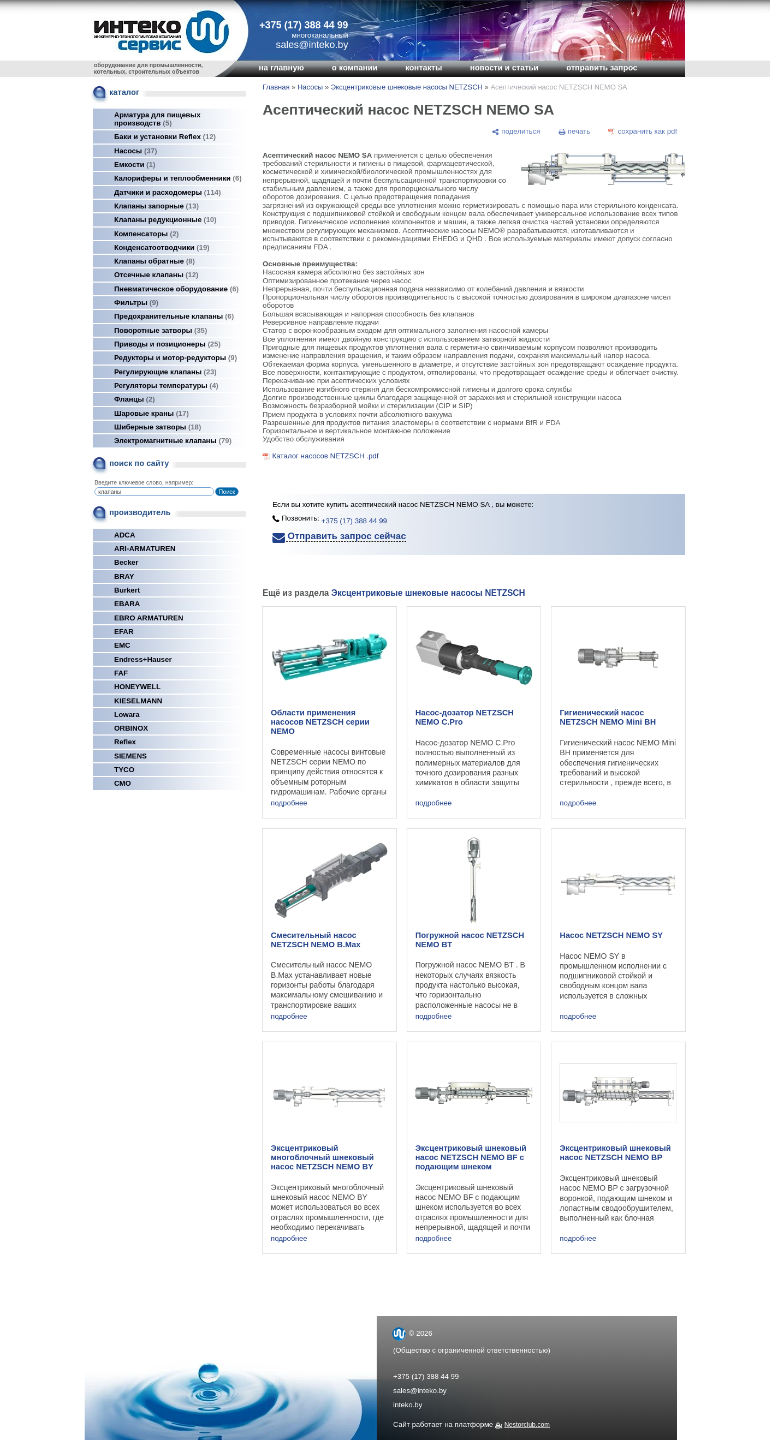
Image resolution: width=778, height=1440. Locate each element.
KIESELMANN (138, 701)
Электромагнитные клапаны (172, 441)
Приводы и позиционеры (167, 344)
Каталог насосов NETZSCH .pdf (325, 456)
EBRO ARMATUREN (148, 618)
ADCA (124, 535)
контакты (423, 67)
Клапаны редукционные (165, 220)
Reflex (125, 742)
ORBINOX (131, 728)
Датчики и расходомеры (167, 192)
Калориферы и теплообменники (178, 178)
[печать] (574, 131)
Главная (276, 87)
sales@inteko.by (420, 1391)
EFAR (124, 632)
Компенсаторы (146, 234)
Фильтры (136, 302)
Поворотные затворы (160, 330)
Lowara (127, 714)
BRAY (124, 576)
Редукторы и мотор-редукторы (175, 358)
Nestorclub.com (527, 1425)
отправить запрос (601, 67)
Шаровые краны (151, 413)
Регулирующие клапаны (165, 372)
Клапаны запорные (156, 206)
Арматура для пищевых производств (157, 119)
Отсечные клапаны (156, 275)
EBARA (127, 604)
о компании (355, 67)
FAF (121, 673)
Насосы (135, 151)
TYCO (124, 770)
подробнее (289, 803)
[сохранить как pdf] (643, 131)
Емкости (134, 164)
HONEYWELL (137, 687)
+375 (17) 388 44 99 (303, 25)
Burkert (127, 590)
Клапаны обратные (154, 261)
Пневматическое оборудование (176, 289)
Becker (126, 562)
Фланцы (134, 399)
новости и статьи (504, 67)
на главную (281, 67)
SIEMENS (130, 756)
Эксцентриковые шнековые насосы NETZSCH (407, 87)
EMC (122, 645)
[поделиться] (516, 131)
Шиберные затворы (157, 427)
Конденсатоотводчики (162, 247)
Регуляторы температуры (166, 385)
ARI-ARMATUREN (144, 549)
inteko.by (407, 1405)
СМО (122, 783)
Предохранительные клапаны (174, 316)
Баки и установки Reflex (165, 137)
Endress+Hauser (143, 659)
